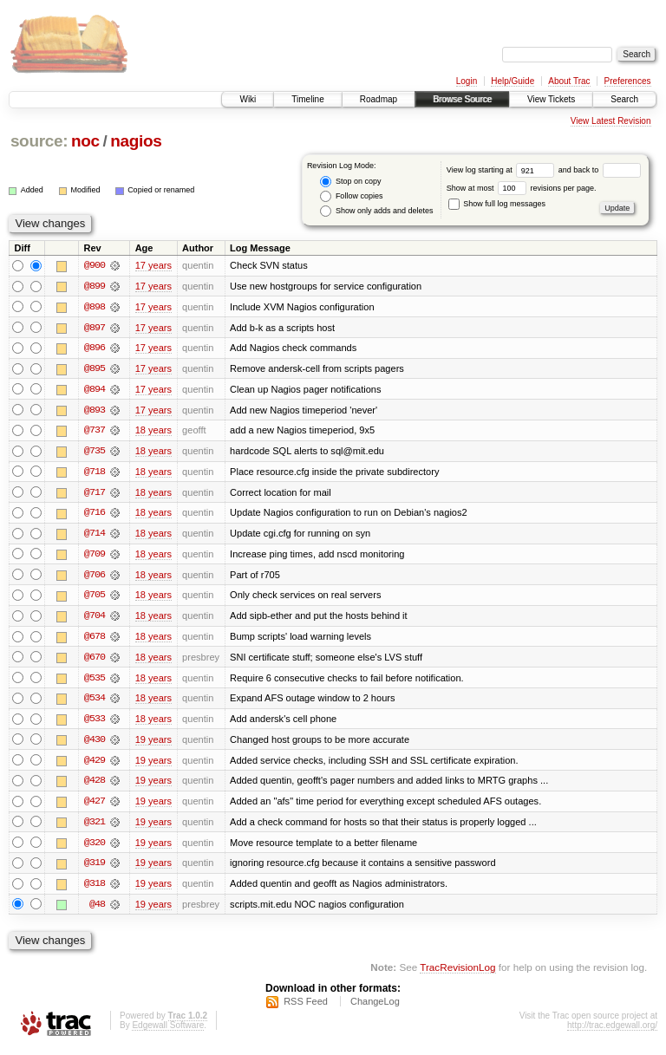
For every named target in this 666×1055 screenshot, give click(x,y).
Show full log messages (496, 203)
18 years (153, 432)
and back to (599, 170)
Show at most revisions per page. (522, 188)
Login (466, 81)
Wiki (247, 99)
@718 (94, 473)
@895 (94, 369)
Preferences (627, 81)
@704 (94, 619)
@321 (94, 827)
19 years (153, 744)
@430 (94, 744)
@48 (97, 910)
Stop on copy (350, 181)
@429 (94, 765)
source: (39, 141)
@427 (94, 806)
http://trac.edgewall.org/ (612, 1032)
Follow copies (351, 196)
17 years (153, 265)
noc (85, 141)
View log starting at (502, 170)
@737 (94, 432)
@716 (94, 515)
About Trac (569, 81)
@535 (94, 681)
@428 (94, 785)
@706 (94, 577)
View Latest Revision (611, 121)
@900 (94, 265)
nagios (135, 141)
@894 (94, 390)
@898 (94, 307)
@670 (94, 661)
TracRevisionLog (457, 973)
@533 (94, 723)
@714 (94, 536)
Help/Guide (512, 81)
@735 (94, 452)
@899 (94, 286)
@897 (94, 328)
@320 (94, 848)
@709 (94, 556)
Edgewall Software (168, 1032)
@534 (94, 702)
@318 (94, 889)
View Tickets (551, 99)
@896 (94, 348)
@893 (94, 411)
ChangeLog (375, 1008)
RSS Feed (306, 1008)
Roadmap (378, 99)
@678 (94, 640)
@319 (94, 869)
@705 (94, 598)
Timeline (307, 99)
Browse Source (462, 99)
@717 (94, 494)
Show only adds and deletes (376, 211)
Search (624, 99)
